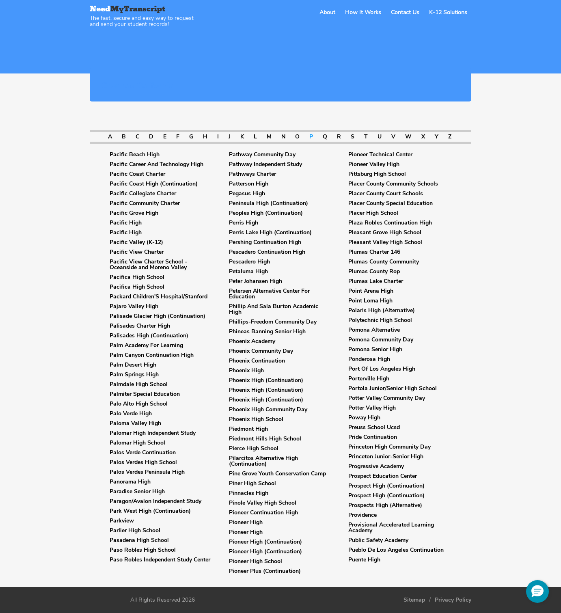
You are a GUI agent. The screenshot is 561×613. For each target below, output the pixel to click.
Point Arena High (370, 291)
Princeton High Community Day (389, 447)
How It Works (363, 12)
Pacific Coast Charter (137, 174)
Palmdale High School (139, 384)
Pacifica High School (137, 277)
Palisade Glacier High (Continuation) (157, 316)
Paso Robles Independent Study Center (160, 560)
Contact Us (405, 12)
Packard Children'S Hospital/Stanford (158, 297)
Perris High (243, 223)
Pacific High (126, 223)
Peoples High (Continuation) (266, 213)
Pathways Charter (252, 174)
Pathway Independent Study (265, 164)
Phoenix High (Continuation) (266, 380)
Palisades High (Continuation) (149, 336)
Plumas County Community (383, 262)
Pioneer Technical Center (380, 155)
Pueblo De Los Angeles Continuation (396, 550)
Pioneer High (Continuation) (265, 542)
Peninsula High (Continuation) (268, 203)
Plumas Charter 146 (374, 252)
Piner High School (252, 483)
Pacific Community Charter (145, 203)
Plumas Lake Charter (375, 281)
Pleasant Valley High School (385, 242)
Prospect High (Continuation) (386, 486)
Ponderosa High (369, 359)
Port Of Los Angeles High (381, 369)
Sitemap (414, 600)
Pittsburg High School (377, 174)
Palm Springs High (134, 375)
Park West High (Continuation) (150, 511)
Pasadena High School (139, 540)
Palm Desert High (133, 365)
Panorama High (130, 482)
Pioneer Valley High (373, 164)
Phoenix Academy (252, 341)
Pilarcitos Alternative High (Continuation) (263, 461)
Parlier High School (135, 530)
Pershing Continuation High (265, 242)
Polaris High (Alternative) (381, 310)
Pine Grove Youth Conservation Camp (277, 474)
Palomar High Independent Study (153, 433)
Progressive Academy (376, 466)
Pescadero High (249, 262)
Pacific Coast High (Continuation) (154, 184)
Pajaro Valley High (134, 306)
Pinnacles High (248, 493)
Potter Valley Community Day (386, 398)
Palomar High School (137, 443)
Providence (362, 515)
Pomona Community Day (380, 340)
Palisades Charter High (140, 326)
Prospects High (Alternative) (385, 505)
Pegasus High (247, 193)
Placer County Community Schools (393, 184)
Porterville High (368, 379)
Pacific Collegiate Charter (143, 193)
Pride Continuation (372, 437)
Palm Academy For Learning (146, 345)
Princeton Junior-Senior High (385, 457)
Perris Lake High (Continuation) (270, 232)
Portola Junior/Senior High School (392, 388)
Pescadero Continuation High (267, 252)
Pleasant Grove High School (384, 232)
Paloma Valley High (135, 423)
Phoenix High (246, 370)
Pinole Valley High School (262, 503)
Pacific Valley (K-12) (136, 242)
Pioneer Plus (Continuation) (265, 571)
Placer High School (373, 213)
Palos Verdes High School (143, 462)
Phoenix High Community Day (268, 409)
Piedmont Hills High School (265, 439)
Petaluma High (248, 271)
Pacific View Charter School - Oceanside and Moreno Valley (148, 264)
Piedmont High (248, 429)
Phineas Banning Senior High (267, 332)
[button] (537, 591)
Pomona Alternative (374, 330)
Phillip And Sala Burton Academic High (273, 309)
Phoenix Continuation (257, 361)
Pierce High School (253, 448)
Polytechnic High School (380, 320)
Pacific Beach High (135, 155)
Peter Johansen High (255, 281)
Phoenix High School (256, 419)
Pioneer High (246, 522)
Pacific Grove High (134, 213)
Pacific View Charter (137, 252)
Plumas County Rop (374, 271)
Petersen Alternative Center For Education (269, 294)
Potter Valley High (372, 408)
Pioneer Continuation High (263, 513)
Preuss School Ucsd (374, 427)
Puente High (364, 560)
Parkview (122, 521)
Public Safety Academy (378, 540)
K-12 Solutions (448, 12)
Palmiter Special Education (145, 394)
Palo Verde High (131, 414)
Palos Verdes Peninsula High (147, 472)
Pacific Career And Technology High (156, 164)
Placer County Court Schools (385, 193)
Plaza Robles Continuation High (390, 223)
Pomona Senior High (375, 349)
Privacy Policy (453, 600)
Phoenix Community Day (261, 351)
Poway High (364, 418)
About (327, 12)
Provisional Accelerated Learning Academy (391, 527)
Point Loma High (370, 301)
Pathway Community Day (262, 155)
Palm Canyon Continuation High (152, 355)
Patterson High (248, 184)
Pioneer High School (255, 561)
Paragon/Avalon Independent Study (155, 501)
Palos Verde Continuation (143, 452)
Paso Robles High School (143, 550)
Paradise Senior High (137, 491)
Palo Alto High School (139, 404)
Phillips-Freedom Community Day (273, 322)
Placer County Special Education (390, 203)
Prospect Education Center (382, 476)
